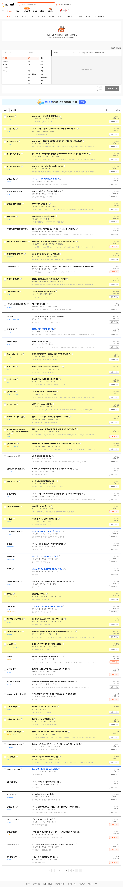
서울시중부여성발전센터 (14, 744)
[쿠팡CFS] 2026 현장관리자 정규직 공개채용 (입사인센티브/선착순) (54, 429)
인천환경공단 (11, 179)
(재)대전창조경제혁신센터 (15, 469)
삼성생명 (9, 657)
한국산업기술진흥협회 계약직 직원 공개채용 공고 (47, 619)
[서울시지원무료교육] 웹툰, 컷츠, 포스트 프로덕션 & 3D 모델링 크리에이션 (56, 744)
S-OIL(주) (10, 644)
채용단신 (88, 16)
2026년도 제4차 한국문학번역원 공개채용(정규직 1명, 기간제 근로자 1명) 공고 (57, 494)
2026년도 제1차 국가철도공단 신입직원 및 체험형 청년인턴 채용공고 (54, 129)
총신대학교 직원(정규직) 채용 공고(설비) (45, 556)
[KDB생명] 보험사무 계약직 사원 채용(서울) (46, 769)
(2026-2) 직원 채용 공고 (40, 204)
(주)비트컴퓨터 (11, 444)
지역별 (8, 16)
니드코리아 (10, 669)
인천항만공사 (11, 807)
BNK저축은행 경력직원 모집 (41, 506)
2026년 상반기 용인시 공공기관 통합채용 (45, 116)
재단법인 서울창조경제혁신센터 (16, 304)
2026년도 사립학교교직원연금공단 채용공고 (46, 191)
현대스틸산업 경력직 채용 (40, 341)
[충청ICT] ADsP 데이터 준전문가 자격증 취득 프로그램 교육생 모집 (53, 229)
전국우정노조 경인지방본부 (15, 694)
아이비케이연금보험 (13, 279)
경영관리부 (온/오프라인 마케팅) (42, 819)
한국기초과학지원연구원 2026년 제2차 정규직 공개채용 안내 (51, 354)
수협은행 (9, 519)
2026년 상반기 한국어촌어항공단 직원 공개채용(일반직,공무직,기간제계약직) (57, 141)
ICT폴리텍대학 (11, 794)
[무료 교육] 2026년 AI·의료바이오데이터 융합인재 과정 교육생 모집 (53, 241)
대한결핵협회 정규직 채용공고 (41, 456)
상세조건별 (40, 16)
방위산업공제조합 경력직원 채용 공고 (44, 481)
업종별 (31, 16)
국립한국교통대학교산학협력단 (16, 229)
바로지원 (114, 247)
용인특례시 (10, 116)
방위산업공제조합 (12, 481)
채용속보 (51, 16)
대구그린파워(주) (12, 707)
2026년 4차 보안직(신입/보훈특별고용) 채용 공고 (48, 569)
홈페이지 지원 (114, 121)
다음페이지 (76, 870)
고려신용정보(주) (12, 832)
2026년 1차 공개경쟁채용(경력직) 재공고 (45, 179)
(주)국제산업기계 (12, 819)
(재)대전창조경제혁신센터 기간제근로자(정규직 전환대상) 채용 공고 (54, 469)
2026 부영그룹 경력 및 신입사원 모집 (44, 392)
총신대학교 (10, 556)
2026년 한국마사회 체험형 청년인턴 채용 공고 (47, 606)
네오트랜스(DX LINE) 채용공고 (42, 404)
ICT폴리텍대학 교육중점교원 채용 (43, 794)
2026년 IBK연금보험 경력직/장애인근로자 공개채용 (49, 279)
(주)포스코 (10, 317)
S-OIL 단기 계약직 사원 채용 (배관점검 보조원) (47, 644)
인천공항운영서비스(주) (14, 204)
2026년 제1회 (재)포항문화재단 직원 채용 (45, 782)
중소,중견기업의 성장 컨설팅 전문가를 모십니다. (47, 656)
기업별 (24, 16)
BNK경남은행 (11, 216)
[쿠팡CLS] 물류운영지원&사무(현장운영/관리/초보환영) (50, 417)
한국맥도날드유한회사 (13, 166)
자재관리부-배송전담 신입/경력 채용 (43, 857)
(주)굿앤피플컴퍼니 (13, 844)
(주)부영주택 (11, 392)
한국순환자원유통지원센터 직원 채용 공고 (45, 254)
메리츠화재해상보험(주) (14, 732)
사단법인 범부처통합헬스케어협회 (17, 241)
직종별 (16, 16)
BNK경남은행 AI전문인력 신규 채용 (43, 216)
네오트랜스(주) (11, 404)
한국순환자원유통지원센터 (15, 254)
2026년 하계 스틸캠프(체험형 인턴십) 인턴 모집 (47, 316)
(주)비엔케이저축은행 (13, 506)
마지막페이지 (80, 870)
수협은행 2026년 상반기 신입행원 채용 (44, 519)
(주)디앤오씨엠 (11, 379)
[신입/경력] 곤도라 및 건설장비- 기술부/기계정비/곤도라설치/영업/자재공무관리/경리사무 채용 (62, 266)
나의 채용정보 (98, 16)
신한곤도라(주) (11, 267)
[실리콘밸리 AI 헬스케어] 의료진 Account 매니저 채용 (49, 669)
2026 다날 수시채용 (38, 594)
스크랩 (5, 110)
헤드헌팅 (60, 16)
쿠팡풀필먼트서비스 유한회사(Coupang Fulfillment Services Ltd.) (18, 431)
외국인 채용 (79, 16)
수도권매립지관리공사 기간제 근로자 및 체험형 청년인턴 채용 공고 (53, 681)
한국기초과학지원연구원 (14, 354)
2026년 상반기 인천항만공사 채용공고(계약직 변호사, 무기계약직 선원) (55, 807)
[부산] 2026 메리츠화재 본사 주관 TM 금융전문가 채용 (49, 732)
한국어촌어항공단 (12, 141)
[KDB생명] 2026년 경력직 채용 (42, 719)
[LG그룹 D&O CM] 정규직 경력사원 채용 (45, 379)
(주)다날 (9, 594)
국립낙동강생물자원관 (13, 531)
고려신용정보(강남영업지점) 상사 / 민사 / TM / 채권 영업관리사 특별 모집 (55, 832)
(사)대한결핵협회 (12, 456)
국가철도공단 (11, 129)
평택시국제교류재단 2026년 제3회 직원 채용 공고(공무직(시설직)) (53, 631)
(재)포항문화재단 (12, 782)
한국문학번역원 (11, 494)
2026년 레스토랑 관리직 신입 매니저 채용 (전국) (47, 166)
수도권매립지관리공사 (13, 682)
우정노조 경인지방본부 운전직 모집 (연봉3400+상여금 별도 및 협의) (54, 694)
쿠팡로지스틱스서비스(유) (15, 417)
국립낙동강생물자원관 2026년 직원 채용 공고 (47, 531)
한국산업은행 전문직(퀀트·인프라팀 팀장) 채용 (47, 367)
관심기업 (13, 110)
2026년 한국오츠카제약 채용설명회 (43, 291)
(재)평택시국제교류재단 (14, 632)
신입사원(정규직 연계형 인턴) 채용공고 (44, 707)
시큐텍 (9, 569)
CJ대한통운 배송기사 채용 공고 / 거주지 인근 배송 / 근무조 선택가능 (53, 844)
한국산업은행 (11, 367)
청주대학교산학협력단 (13, 154)
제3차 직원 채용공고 (38, 304)
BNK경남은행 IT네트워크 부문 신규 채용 (45, 757)
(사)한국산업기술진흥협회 (15, 619)
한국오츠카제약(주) (13, 292)
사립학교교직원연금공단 (14, 191)
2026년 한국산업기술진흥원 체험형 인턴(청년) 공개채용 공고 (51, 581)
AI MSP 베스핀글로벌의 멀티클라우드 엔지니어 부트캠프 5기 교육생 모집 (55, 444)
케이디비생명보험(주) (13, 719)
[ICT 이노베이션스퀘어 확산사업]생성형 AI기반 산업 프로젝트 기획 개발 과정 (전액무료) (60, 154)
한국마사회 (10, 607)
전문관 (68, 16)
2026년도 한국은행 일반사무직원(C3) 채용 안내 (47, 544)
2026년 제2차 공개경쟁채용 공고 (43, 329)
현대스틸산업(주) (12, 342)
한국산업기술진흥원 (13, 581)
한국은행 (9, 544)
